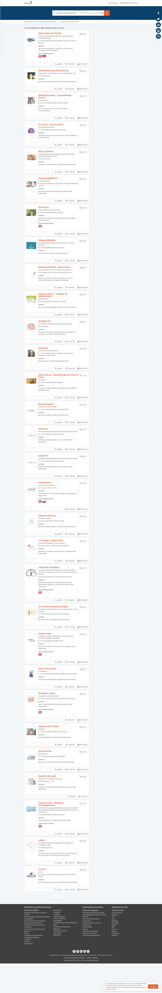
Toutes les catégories (90, 940)
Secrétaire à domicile (60, 960)
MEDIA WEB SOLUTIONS (55, 33)
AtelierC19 (49, 438)
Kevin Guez (49, 213)
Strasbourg (115, 963)
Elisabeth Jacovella (53, 801)
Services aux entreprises (90, 961)
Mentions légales (92, 987)
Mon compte (112, 3)
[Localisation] (91, 13)
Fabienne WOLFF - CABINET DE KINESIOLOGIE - (58, 301)
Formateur (56, 942)
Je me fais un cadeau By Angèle (58, 622)
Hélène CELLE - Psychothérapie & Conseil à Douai (59, 384)
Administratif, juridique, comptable (93, 942)
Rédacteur (56, 958)
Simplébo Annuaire (92, 990)
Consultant (27, 969)
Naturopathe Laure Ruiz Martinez (59, 70)
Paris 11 (114, 959)
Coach (26, 963)
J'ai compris (153, 986)
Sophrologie (57, 962)
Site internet (83, 64)
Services (85, 959)
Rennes (114, 961)
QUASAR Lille (50, 329)
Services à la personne (90, 963)
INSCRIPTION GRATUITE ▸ (129, 3)
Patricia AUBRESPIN (53, 184)
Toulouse (115, 965)
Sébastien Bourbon (52, 529)
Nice (113, 956)
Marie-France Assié (53, 684)
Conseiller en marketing (31, 967)
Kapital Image (50, 649)
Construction (87, 950)
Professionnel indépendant (62, 956)
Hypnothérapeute (59, 946)
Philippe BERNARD (52, 246)
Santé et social (87, 956)
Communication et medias (91, 948)
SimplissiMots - (51, 496)
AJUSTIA (48, 896)
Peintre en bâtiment (59, 948)
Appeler (58, 64)
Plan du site (92, 985)
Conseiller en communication (33, 965)
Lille (113, 946)
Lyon (113, 948)
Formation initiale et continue (92, 952)
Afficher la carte (115, 56)
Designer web (28, 973)
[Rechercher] (107, 13)
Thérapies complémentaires (91, 965)
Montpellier (115, 952)
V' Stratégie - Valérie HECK (56, 556)
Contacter (69, 64)
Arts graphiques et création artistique (94, 944)
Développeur (57, 940)
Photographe (57, 950)
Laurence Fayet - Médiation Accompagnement (56, 829)
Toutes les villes (118, 940)
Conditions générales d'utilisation (74, 987)
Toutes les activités (31, 940)
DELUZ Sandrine (51, 155)
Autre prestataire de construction (34, 950)
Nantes (114, 954)
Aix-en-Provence (117, 942)
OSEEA (47, 865)
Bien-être (85, 946)
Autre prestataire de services (33, 952)
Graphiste (56, 944)
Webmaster (57, 964)
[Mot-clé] (65, 13)
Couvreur (27, 971)
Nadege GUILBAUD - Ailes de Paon (60, 273)
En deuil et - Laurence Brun (56, 128)
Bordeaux (115, 944)
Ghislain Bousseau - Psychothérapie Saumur (60, 100)
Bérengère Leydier (52, 713)
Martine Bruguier (52, 412)
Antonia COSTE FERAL (54, 748)
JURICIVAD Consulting (54, 583)
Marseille (114, 950)
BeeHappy (48, 356)
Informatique (87, 954)
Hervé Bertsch (50, 774)
